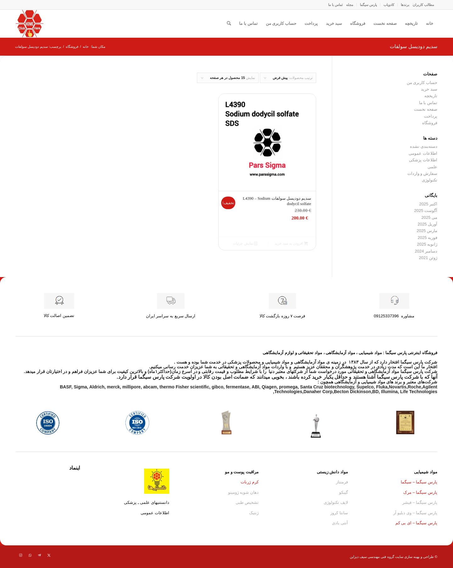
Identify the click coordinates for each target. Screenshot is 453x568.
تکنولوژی (429, 180)
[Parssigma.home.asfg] (29, 23)
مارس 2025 (427, 230)
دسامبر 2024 (426, 251)
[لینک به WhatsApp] (30, 555)
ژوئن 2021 (428, 257)
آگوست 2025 (425, 210)
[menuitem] (423, 4)
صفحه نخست (385, 23)
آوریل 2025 (427, 224)
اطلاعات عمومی (423, 153)
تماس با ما (335, 5)
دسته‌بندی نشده (423, 146)
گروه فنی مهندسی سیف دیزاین (372, 557)
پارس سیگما (368, 5)
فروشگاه (357, 23)
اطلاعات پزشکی (423, 160)
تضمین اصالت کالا (59, 315)
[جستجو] (229, 23)
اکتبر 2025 (428, 204)
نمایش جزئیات (245, 243)
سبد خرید (334, 23)
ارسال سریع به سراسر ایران (170, 316)
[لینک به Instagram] (20, 555)
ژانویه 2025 (427, 244)
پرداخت (311, 23)
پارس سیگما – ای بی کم (416, 523)
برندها (405, 5)
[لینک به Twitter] (48, 555)
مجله (349, 5)
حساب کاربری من (281, 23)
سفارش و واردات (422, 173)
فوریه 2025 (427, 237)
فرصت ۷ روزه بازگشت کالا (282, 316)
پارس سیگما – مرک (420, 492)
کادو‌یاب (388, 5)
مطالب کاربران (423, 5)
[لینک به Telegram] (39, 555)
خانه (429, 23)
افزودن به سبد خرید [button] (291, 243)
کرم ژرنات (250, 482)
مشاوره (394, 316)
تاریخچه (411, 23)
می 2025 (429, 217)
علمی (432, 166)
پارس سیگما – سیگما (419, 482)
